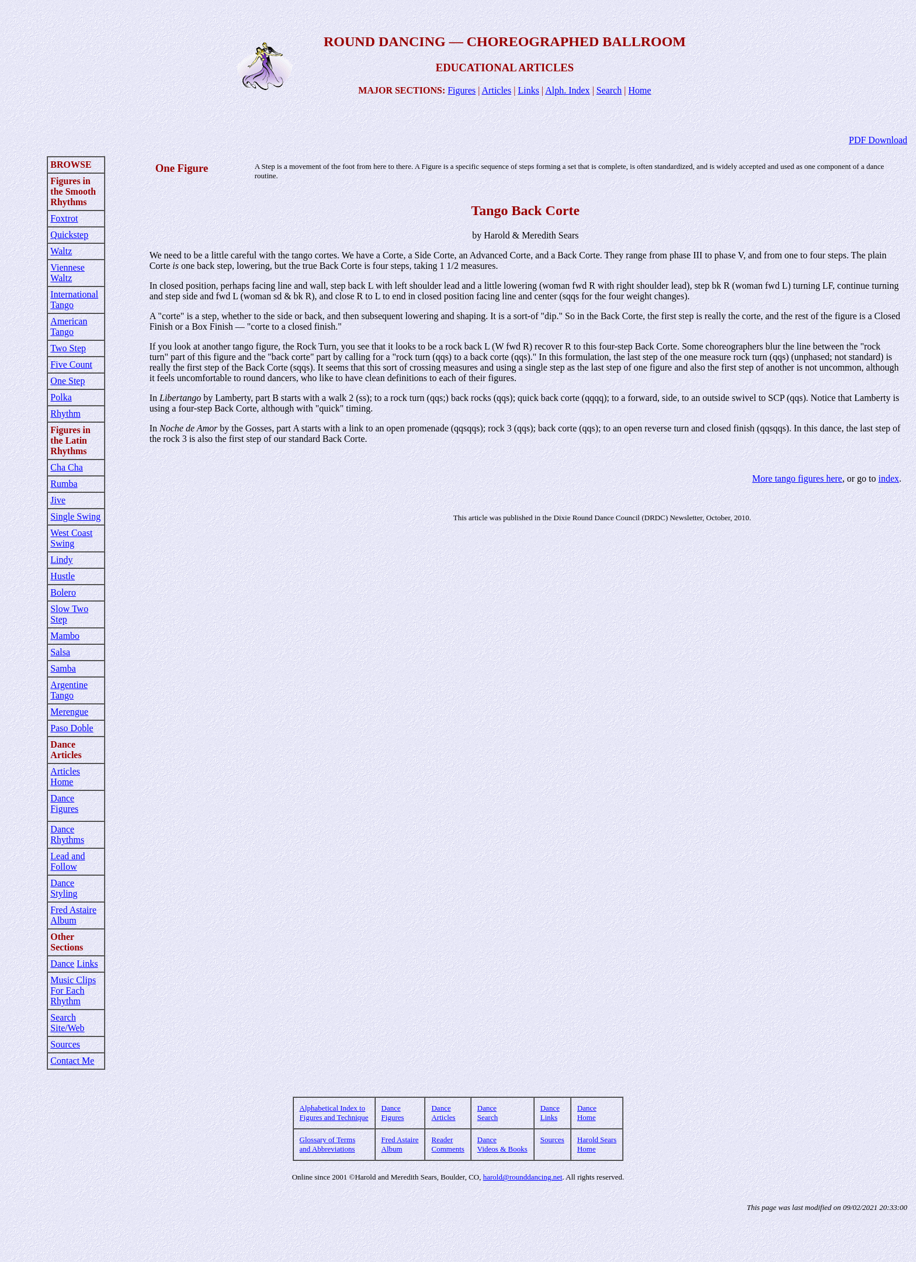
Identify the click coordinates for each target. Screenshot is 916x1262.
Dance (62, 964)
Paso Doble (71, 728)
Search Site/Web (67, 1022)
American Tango (68, 326)
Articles (497, 90)
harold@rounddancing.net (523, 1177)
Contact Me (72, 1061)
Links (528, 90)
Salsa (60, 652)
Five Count (71, 364)
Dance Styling (63, 888)
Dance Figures (64, 803)
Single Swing (75, 516)
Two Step (68, 348)
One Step (67, 381)
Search (609, 90)
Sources (65, 1044)
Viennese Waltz (67, 272)
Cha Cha (66, 467)
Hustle (62, 576)
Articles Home (65, 776)
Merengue (69, 712)
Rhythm (65, 414)
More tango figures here (797, 478)
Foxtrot (64, 218)
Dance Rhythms (67, 834)
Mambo (64, 636)
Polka (60, 397)
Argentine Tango (69, 690)
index (888, 478)
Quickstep (69, 235)
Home (640, 90)
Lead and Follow (67, 861)
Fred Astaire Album (73, 915)
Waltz (61, 251)
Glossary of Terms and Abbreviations (328, 1144)
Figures (461, 90)
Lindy (61, 560)
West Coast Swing (71, 538)
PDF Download (878, 140)
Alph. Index (567, 90)
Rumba (63, 484)
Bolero (63, 592)
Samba (63, 668)
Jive (57, 500)
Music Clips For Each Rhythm (73, 990)
